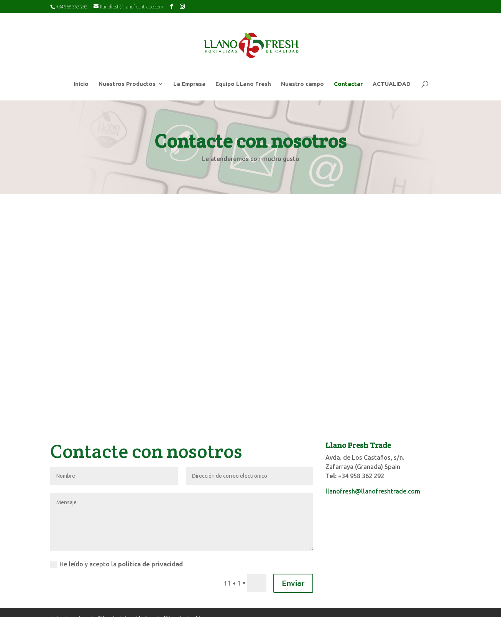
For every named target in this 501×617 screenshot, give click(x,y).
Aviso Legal (65, 586)
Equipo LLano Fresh (243, 84)
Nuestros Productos (127, 84)
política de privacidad (150, 531)
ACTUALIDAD (392, 84)
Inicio (81, 84)
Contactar (348, 84)
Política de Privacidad (118, 586)
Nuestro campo (302, 84)
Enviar (293, 550)
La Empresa (189, 84)
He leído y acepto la (116, 532)
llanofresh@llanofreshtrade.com (372, 458)
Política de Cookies (182, 586)
